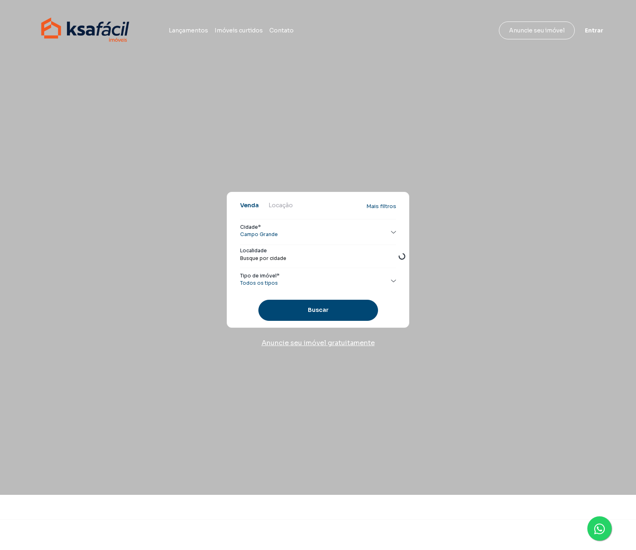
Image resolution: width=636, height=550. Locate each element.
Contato (281, 30)
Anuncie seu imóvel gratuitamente (318, 343)
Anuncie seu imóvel (537, 30)
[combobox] (318, 258)
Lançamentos (188, 30)
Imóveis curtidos (239, 30)
